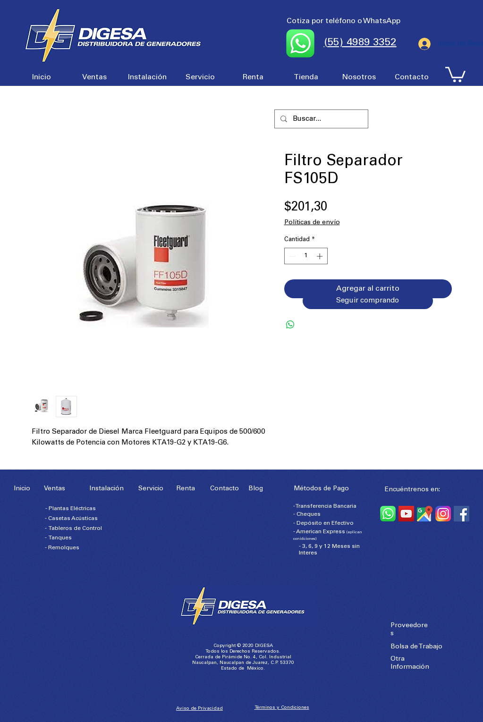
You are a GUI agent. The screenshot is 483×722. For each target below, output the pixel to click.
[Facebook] (461, 513)
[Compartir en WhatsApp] (290, 324)
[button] (455, 73)
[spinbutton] (306, 256)
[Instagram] (443, 513)
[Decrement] (291, 256)
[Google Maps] (424, 513)
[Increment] (320, 256)
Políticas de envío (312, 222)
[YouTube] (406, 513)
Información (409, 667)
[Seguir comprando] (368, 301)
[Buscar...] (320, 119)
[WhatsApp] (388, 513)
